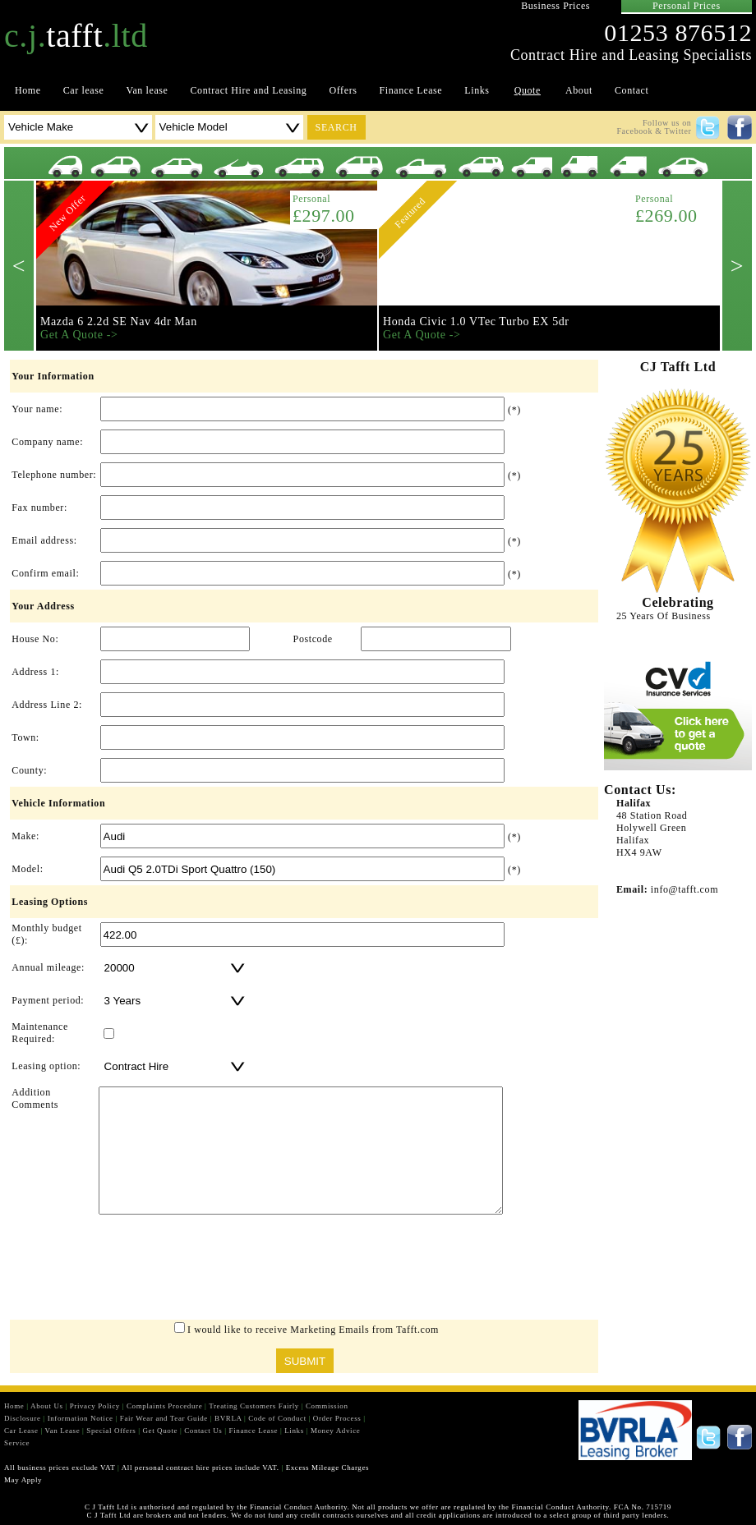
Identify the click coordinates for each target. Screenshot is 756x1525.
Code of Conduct (277, 1418)
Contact (632, 90)
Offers (343, 90)
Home (28, 90)
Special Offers (111, 1430)
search (336, 127)
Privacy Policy (95, 1406)
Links (476, 90)
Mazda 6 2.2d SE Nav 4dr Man (118, 321)
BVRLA (228, 1418)
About (578, 90)
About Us (46, 1406)
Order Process (337, 1418)
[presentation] (304, 1271)
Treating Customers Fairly (254, 1406)
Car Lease (21, 1430)
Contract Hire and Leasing (249, 90)
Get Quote (159, 1430)
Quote (527, 90)
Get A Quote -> (79, 334)
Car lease (83, 90)
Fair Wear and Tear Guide (164, 1418)
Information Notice (80, 1418)
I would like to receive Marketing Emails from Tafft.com (313, 1329)
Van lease (147, 90)
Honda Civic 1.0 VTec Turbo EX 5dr (476, 321)
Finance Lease (411, 90)
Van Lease (63, 1430)
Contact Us (203, 1430)
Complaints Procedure (164, 1406)
